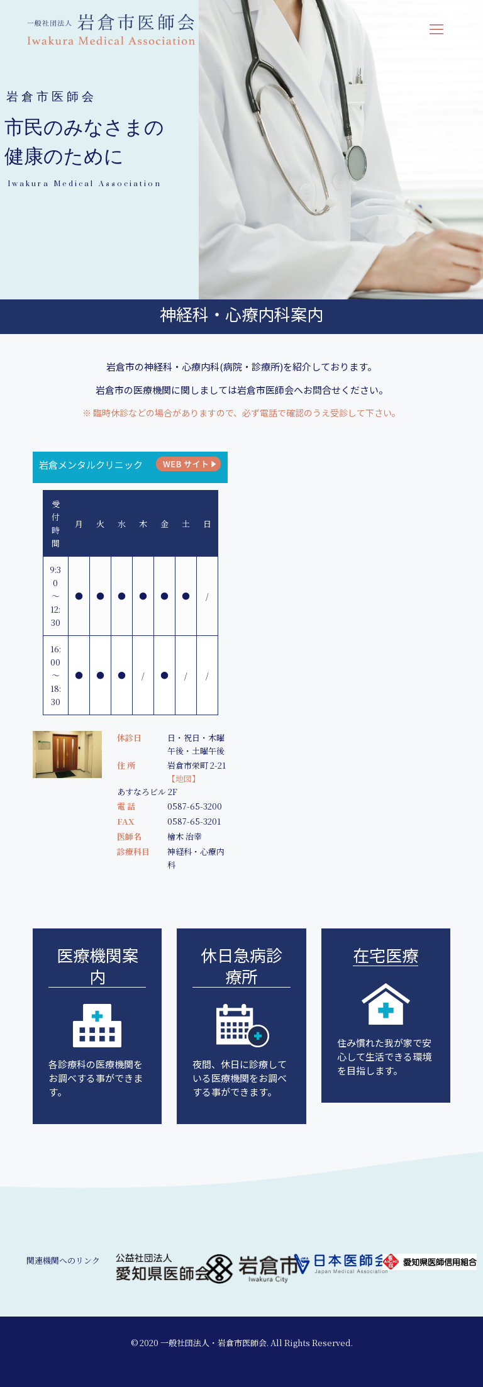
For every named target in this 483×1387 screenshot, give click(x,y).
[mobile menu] (436, 28)
